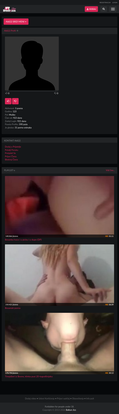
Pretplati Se (10, 153)
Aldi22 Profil (10, 30)
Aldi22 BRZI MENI (16, 21)
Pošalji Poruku (11, 150)
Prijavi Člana (10, 156)
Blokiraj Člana (11, 159)
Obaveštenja (78, 398)
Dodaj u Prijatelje (13, 146)
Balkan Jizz (71, 410)
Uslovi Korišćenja (46, 398)
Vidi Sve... (110, 170)
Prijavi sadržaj (63, 398)
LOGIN (114, 2)
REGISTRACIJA (105, 2)
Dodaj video (30, 398)
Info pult (90, 398)
